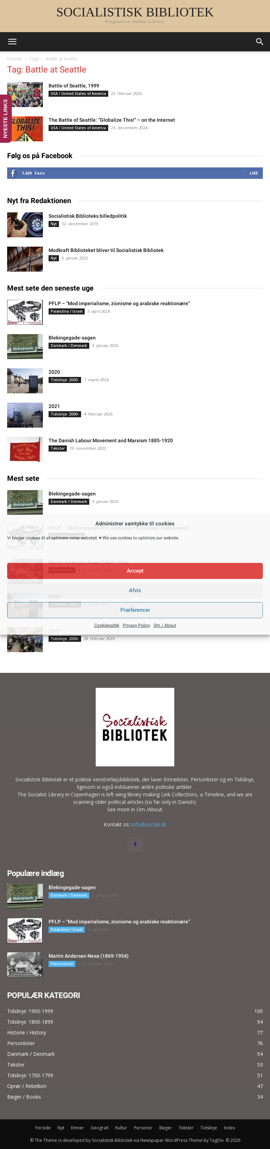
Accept (135, 571)
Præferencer (135, 610)
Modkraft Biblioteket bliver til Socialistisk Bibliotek (106, 250)
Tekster (58, 448)
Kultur (121, 1128)
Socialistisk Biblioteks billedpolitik (88, 216)
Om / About (165, 625)
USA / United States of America (78, 93)
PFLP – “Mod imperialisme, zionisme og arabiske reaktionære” (119, 303)
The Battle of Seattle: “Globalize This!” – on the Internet (112, 120)
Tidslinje (208, 1128)
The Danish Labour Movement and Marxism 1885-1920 (111, 440)
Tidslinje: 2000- (65, 379)
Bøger (165, 1128)
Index (229, 1128)
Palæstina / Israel (66, 311)
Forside (14, 59)
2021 (54, 406)
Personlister (62, 963)
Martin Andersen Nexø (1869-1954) (89, 956)
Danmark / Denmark (69, 345)
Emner (77, 1128)
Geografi (100, 1128)
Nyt (54, 223)
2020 (54, 372)
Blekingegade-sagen (72, 338)
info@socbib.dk (148, 824)
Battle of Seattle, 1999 (74, 86)
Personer (143, 1128)
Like (254, 173)
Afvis (135, 590)
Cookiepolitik (106, 625)
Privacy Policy (136, 625)
